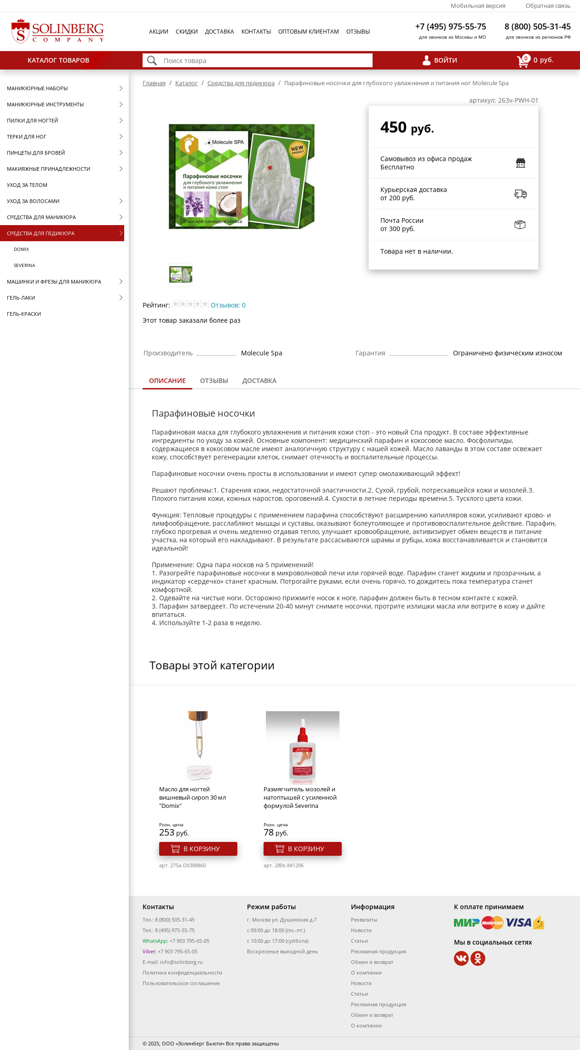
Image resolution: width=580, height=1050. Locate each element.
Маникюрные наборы (37, 88)
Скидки (187, 31)
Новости (361, 930)
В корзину (202, 848)
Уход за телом (27, 184)
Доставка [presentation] (259, 380)
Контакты (256, 31)
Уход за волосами (33, 200)
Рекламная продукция (378, 951)
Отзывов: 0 (228, 305)
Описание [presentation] (167, 380)
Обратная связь (548, 5)
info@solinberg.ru (181, 961)
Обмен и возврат (372, 961)
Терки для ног (26, 136)
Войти (445, 60)
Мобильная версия (478, 5)
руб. (535, 60)
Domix (21, 249)
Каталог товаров (58, 60)
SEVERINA (24, 265)
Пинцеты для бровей (36, 152)
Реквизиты (364, 919)
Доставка (219, 31)
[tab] (167, 381)
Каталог (186, 83)
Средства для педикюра (41, 233)
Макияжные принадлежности (48, 168)
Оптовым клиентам (308, 31)
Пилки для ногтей (32, 120)
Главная (154, 83)
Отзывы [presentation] (214, 380)
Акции (158, 31)
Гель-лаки (21, 297)
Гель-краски (24, 313)
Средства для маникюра (41, 217)
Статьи (359, 940)
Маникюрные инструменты (45, 104)
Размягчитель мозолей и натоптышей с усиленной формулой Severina (300, 797)
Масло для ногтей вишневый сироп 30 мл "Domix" (192, 797)
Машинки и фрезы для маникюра (54, 281)
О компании (366, 972)
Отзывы (358, 31)
